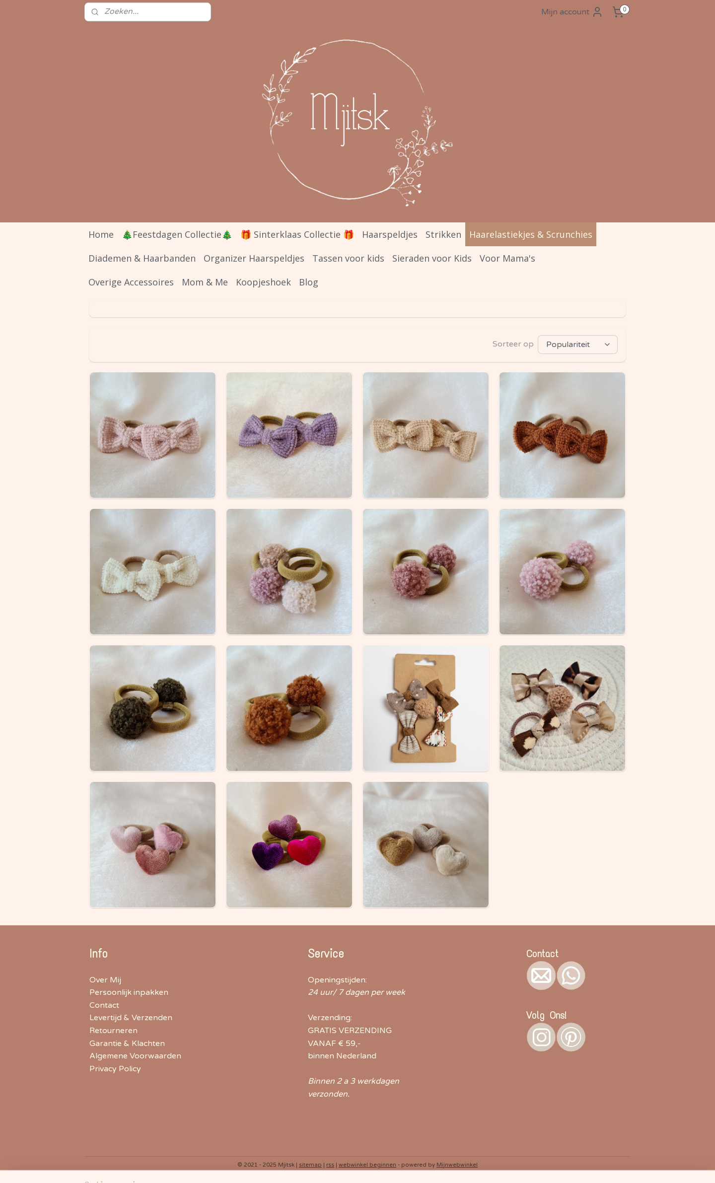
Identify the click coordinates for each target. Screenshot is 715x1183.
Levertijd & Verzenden (130, 1018)
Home (101, 234)
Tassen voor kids (348, 258)
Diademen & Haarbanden (142, 258)
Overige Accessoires (131, 282)
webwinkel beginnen (367, 1165)
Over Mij (105, 980)
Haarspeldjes (390, 234)
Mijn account (572, 12)
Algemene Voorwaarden (135, 1056)
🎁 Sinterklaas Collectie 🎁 (297, 234)
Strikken (443, 234)
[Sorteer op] (577, 344)
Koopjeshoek (263, 282)
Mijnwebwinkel (457, 1165)
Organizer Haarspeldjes (254, 258)
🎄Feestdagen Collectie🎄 (177, 234)
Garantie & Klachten (127, 1043)
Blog (308, 282)
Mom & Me (205, 282)
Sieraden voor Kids (432, 258)
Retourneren (113, 1031)
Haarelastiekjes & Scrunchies (530, 234)
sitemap (310, 1165)
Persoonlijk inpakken (128, 992)
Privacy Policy (115, 1069)
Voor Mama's (507, 258)
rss (330, 1165)
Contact (104, 1005)
